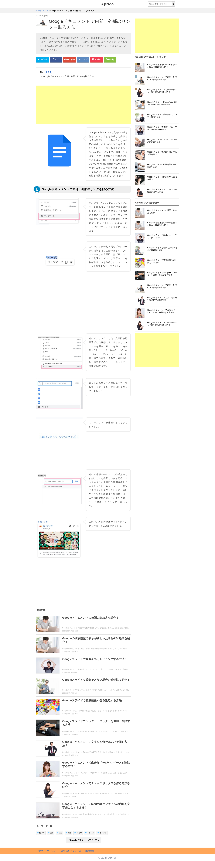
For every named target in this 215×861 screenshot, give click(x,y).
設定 (51, 833)
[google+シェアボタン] (69, 59)
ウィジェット (52, 851)
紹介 (59, 833)
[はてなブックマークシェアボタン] (83, 59)
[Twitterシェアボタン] (42, 59)
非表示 (48, 72)
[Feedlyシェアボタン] (110, 59)
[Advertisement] (83, 105)
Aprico (107, 4)
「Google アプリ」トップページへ (83, 840)
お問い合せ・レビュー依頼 (71, 851)
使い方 (41, 833)
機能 (68, 833)
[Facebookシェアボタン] (56, 59)
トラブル (89, 833)
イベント (102, 833)
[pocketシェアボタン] (96, 59)
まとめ (78, 833)
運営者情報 (89, 851)
